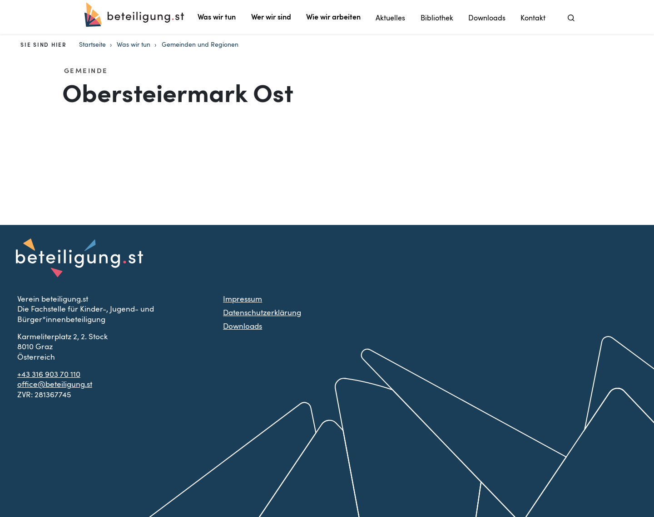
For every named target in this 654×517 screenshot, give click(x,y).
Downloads (486, 18)
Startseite (92, 45)
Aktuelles (390, 18)
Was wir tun (217, 17)
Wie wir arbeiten (333, 17)
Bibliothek (437, 18)
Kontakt (532, 18)
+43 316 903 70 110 (48, 374)
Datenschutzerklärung (262, 312)
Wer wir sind (271, 17)
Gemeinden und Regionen (200, 45)
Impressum (242, 299)
